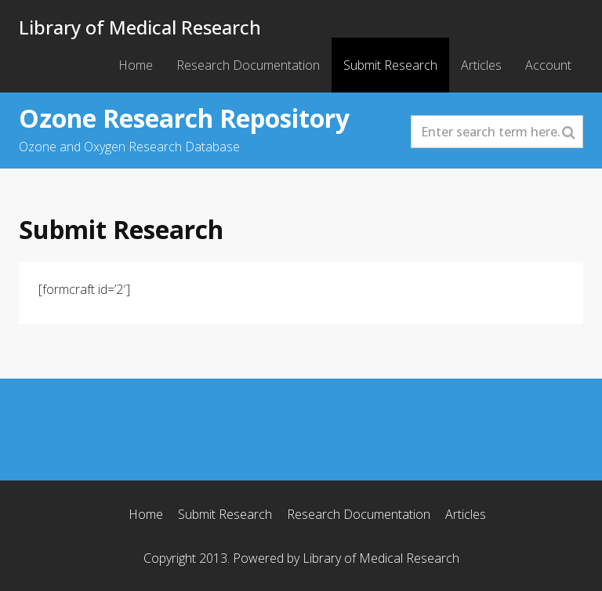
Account (548, 65)
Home (135, 65)
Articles (481, 65)
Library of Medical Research (140, 27)
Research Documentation (248, 65)
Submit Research (390, 65)
